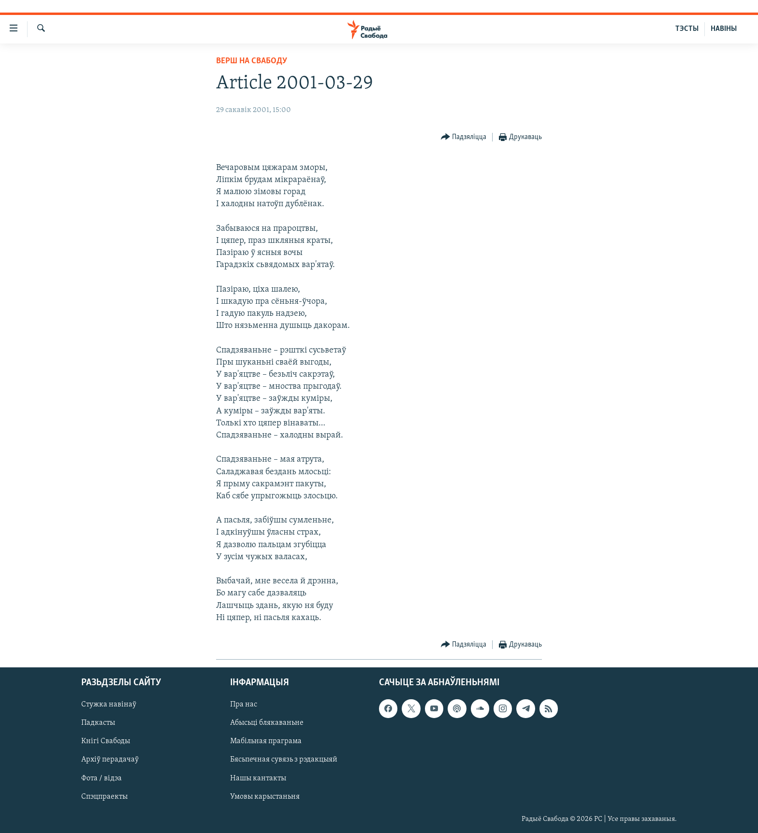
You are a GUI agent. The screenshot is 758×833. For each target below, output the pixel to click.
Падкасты (98, 723)
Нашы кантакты (258, 778)
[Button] (464, 137)
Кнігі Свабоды (105, 741)
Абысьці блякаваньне (267, 723)
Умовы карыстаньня (265, 797)
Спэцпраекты (104, 797)
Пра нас (243, 704)
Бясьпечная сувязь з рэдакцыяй (283, 760)
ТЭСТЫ (687, 29)
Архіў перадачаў (110, 760)
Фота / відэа (101, 778)
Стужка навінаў (108, 704)
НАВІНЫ (724, 29)
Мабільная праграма (266, 741)
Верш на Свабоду (251, 61)
